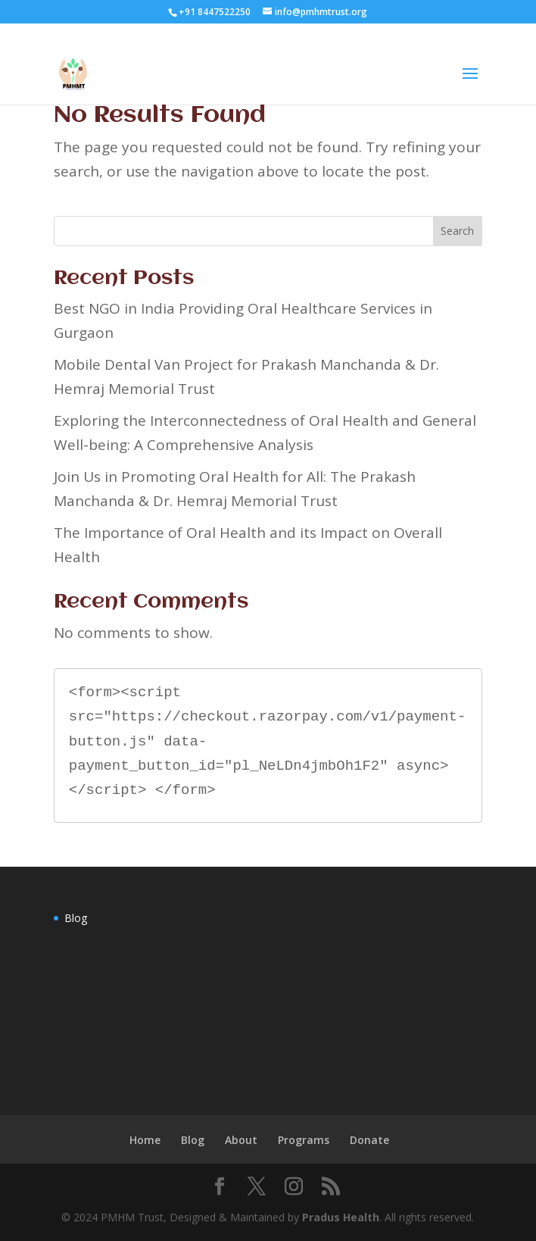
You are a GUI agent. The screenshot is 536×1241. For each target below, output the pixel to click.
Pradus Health (340, 1217)
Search (457, 231)
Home (144, 1140)
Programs (303, 1140)
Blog (75, 918)
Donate (369, 1140)
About (241, 1140)
